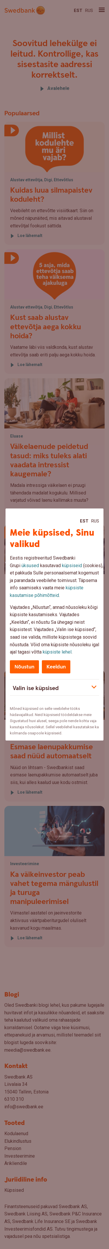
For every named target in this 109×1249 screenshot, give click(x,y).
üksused (30, 565)
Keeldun (56, 666)
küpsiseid (72, 565)
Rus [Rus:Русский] (95, 521)
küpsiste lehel (57, 652)
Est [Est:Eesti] (84, 521)
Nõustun (24, 666)
